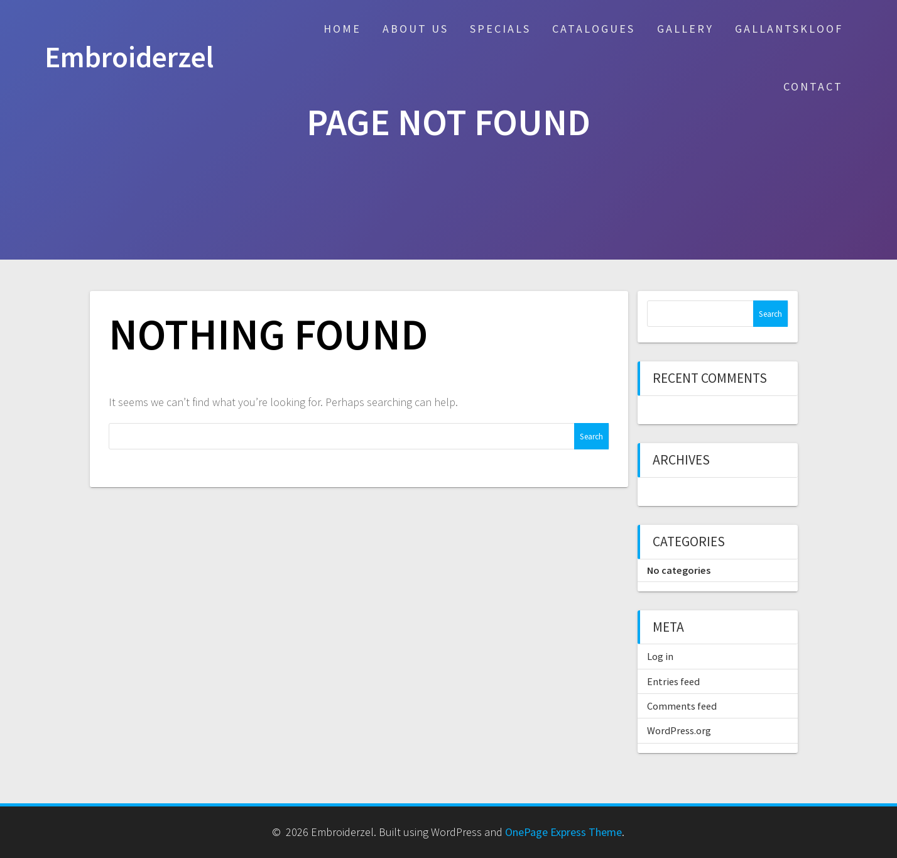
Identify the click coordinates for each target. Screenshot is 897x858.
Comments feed (682, 706)
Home (342, 28)
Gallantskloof (789, 28)
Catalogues (593, 28)
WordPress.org (679, 730)
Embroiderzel (129, 57)
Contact (813, 86)
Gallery (685, 28)
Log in (660, 656)
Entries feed (673, 681)
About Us (415, 28)
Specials (500, 28)
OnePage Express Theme (563, 832)
